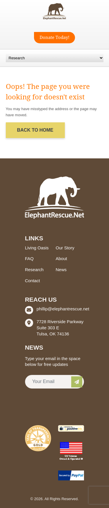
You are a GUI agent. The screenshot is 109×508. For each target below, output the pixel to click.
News (61, 269)
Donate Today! (54, 37)
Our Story (65, 247)
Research (34, 269)
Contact (32, 280)
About (61, 258)
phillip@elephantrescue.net (63, 308)
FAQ (29, 258)
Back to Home (35, 130)
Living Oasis (37, 247)
